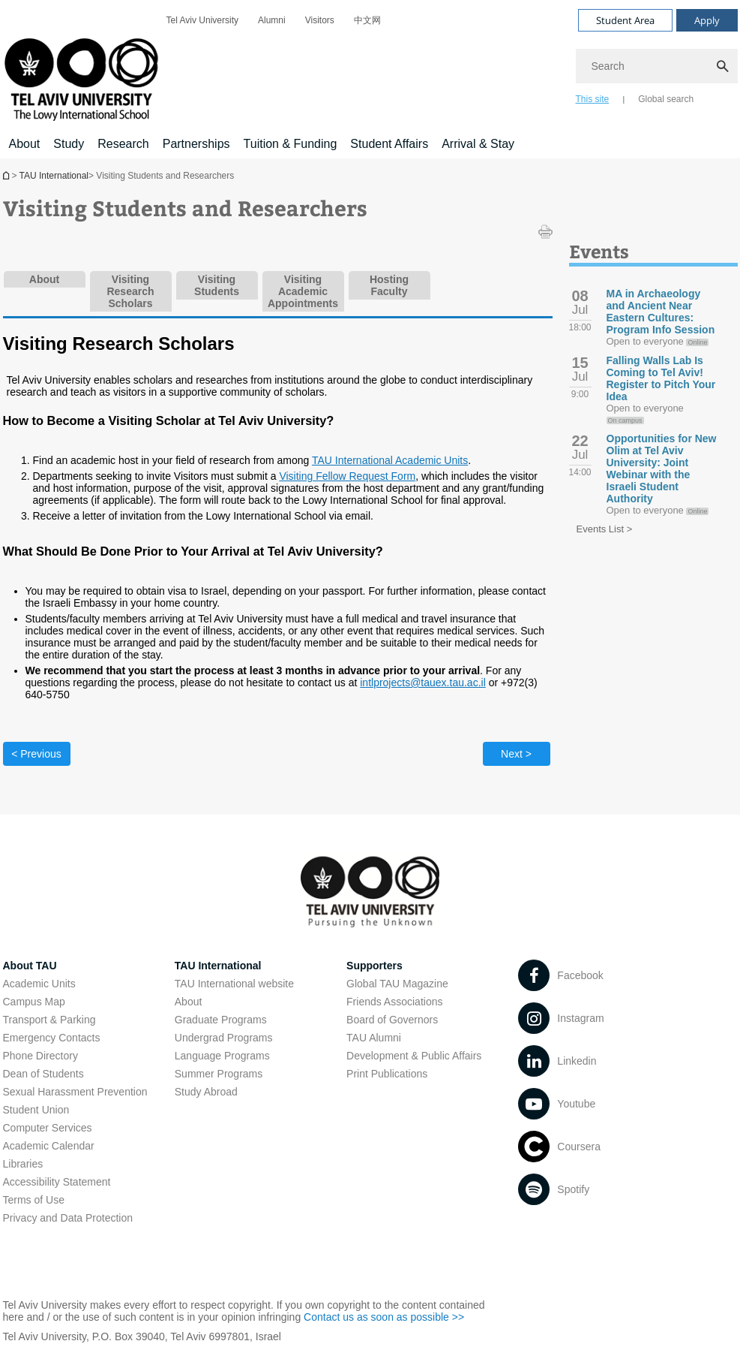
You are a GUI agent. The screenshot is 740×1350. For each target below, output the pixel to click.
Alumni (272, 20)
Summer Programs (218, 1074)
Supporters (374, 966)
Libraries (23, 1164)
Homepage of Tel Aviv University (7, 175)
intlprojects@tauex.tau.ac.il (423, 683)
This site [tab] (593, 99)
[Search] (657, 66)
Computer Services (47, 1128)
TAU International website (234, 984)
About (24, 143)
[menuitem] (202, 20)
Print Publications (386, 1074)
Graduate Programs (221, 1020)
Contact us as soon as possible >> (384, 1317)
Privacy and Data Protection (68, 1218)
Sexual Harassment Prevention (75, 1092)
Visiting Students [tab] (216, 285)
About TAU (30, 966)
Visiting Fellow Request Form (347, 476)
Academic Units (39, 984)
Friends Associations (394, 1002)
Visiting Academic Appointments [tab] (303, 291)
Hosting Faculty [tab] (389, 285)
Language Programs (222, 1056)
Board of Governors (392, 1020)
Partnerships (196, 143)
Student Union (36, 1110)
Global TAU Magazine (397, 984)
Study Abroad (206, 1092)
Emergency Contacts (51, 1038)
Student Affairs (389, 143)
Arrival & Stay (478, 143)
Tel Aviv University (202, 20)
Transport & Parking (49, 1020)
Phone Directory (40, 1056)
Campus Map (34, 1002)
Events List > (605, 529)
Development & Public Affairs (413, 1056)
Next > (516, 754)
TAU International (54, 175)
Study (68, 143)
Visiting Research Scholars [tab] (130, 291)
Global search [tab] (666, 99)
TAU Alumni (373, 1038)
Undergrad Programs (224, 1038)
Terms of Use (33, 1200)
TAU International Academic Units (390, 460)
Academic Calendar (48, 1146)
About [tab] (44, 279)
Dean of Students (43, 1074)
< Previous (36, 754)
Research (122, 143)
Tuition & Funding (290, 143)
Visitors (319, 20)
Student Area (625, 20)
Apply (707, 20)
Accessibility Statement (57, 1182)
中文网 (367, 20)
